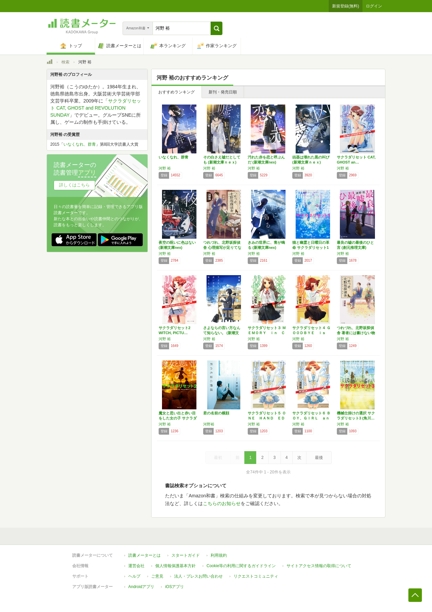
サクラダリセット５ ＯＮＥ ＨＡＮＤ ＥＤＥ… (267, 418)
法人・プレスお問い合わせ (198, 576)
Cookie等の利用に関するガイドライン (241, 566)
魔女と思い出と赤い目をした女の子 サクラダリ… (178, 418)
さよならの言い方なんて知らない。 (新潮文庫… (221, 333)
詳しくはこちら (74, 184)
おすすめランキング (176, 92)
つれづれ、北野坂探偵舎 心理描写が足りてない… (222, 247)
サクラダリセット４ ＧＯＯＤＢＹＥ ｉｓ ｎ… (311, 333)
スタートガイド (185, 555)
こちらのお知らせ (222, 503)
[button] (216, 28)
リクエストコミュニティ (256, 576)
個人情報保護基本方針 (175, 566)
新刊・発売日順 (223, 92)
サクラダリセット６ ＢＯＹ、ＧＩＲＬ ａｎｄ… (311, 418)
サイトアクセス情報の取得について (319, 566)
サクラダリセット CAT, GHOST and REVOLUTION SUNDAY (95, 108)
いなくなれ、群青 (173, 157)
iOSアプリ (174, 587)
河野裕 (208, 424)
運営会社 (136, 566)
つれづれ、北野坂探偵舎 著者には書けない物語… (356, 333)
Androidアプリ (141, 587)
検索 (65, 62)
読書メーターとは (144, 555)
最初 (218, 457)
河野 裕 (165, 168)
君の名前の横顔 (216, 413)
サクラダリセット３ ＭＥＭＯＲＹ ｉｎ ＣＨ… (267, 333)
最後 (319, 457)
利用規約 (219, 555)
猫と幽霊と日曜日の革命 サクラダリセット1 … (310, 247)
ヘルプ (134, 576)
